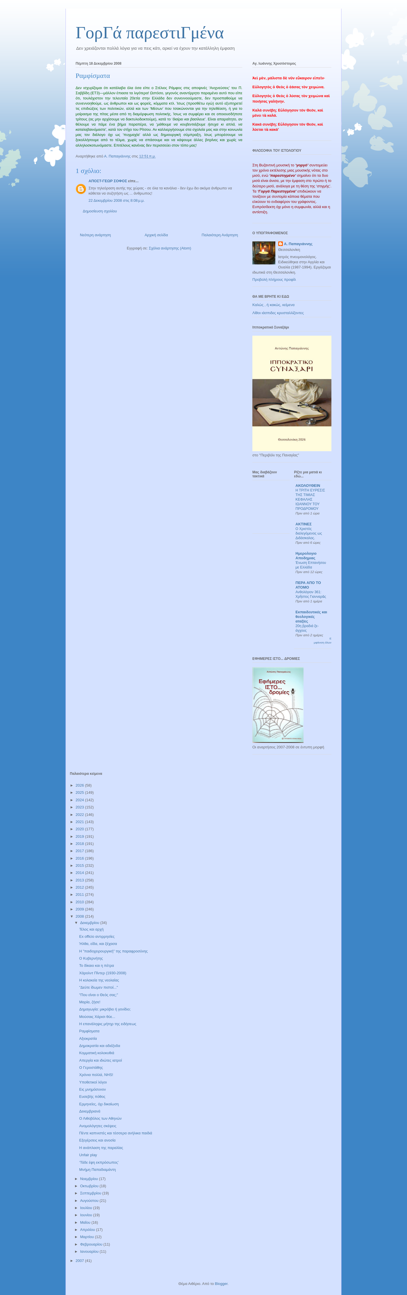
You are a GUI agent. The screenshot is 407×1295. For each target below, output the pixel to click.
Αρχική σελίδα (156, 235)
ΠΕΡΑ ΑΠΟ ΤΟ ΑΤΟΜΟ (308, 585)
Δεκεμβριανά (89, 1111)
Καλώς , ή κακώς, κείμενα (273, 305)
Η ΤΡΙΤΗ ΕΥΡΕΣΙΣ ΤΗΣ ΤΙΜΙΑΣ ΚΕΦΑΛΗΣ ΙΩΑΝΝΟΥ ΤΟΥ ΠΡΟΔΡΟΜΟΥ (310, 499)
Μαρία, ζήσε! (89, 1002)
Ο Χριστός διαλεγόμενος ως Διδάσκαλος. (308, 533)
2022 (80, 814)
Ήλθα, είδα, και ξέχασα (98, 944)
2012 (80, 887)
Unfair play (88, 1155)
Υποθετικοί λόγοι (93, 1082)
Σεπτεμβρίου (91, 1193)
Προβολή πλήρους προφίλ (274, 279)
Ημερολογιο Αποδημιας (305, 555)
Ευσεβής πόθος (92, 1096)
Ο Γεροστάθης (91, 1067)
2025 (80, 792)
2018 (80, 843)
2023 (80, 807)
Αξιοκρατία (88, 1038)
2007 (80, 1261)
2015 (80, 865)
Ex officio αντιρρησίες (96, 936)
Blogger (221, 1283)
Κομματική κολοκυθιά (96, 1053)
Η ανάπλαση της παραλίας (101, 1148)
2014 (80, 873)
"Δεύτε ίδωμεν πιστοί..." (98, 987)
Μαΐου (85, 1222)
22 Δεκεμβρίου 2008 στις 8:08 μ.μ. (117, 200)
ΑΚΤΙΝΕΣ (303, 524)
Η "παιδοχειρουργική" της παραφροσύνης (113, 951)
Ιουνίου (86, 1215)
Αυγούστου (90, 1200)
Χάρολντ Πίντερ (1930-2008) (102, 973)
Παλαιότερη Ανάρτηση (220, 235)
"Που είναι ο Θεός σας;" (98, 995)
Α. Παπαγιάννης (298, 244)
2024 (80, 800)
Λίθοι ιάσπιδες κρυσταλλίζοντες (278, 313)
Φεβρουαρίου (91, 1244)
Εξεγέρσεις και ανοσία (97, 1140)
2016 (80, 858)
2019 (80, 836)
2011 (80, 894)
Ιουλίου (86, 1208)
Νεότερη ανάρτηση (95, 235)
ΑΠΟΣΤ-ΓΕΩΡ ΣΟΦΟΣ (108, 181)
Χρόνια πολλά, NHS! (96, 1075)
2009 (80, 909)
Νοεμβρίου (89, 1179)
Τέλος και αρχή (91, 929)
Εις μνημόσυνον (92, 1089)
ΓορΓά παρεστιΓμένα (150, 32)
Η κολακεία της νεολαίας (99, 980)
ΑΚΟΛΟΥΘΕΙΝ (307, 485)
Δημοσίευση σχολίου (100, 211)
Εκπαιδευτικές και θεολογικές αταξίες (311, 616)
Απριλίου (88, 1229)
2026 (80, 785)
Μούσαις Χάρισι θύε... (97, 1017)
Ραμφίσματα (89, 1031)
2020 (80, 829)
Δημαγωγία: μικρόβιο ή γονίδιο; (104, 1009)
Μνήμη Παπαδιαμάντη (97, 1169)
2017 (80, 851)
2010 (80, 902)
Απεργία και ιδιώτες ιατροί (100, 1060)
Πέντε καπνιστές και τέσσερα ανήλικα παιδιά (115, 1133)
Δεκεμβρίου (90, 923)
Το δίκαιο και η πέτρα (96, 965)
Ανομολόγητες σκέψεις (97, 1126)
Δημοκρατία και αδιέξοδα (99, 1046)
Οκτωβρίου (89, 1186)
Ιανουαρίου (90, 1251)
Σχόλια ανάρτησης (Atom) (170, 248)
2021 (80, 822)
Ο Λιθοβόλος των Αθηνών (100, 1118)
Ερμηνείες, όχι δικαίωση (99, 1104)
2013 (80, 880)
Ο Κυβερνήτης (91, 958)
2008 (80, 916)
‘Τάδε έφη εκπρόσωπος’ (99, 1162)
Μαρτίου (87, 1237)
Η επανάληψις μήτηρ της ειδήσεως (107, 1024)
